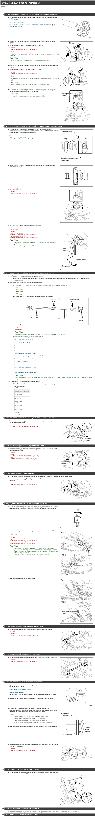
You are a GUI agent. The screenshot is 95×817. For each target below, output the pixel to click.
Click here (26, 553)
